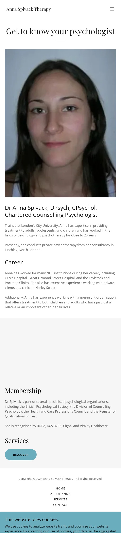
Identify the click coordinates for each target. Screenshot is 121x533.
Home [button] (60, 488)
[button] (112, 9)
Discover (21, 455)
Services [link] (60, 499)
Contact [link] (60, 505)
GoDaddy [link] (69, 523)
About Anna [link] (60, 494)
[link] (28, 9)
